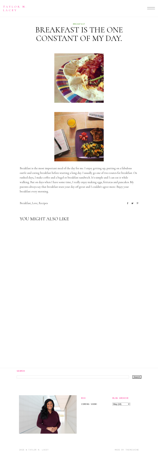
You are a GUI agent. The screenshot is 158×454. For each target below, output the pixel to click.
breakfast (79, 24)
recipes (43, 203)
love (34, 203)
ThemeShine (132, 449)
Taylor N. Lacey (15, 8)
